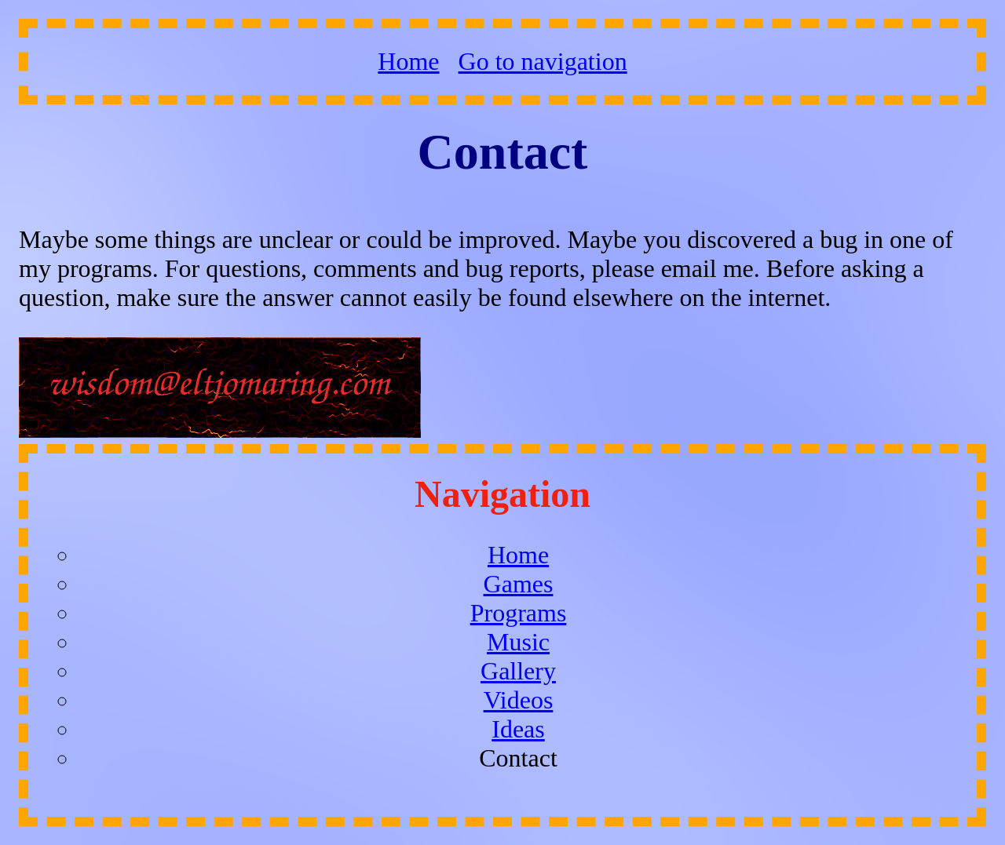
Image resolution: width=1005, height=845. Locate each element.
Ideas (518, 729)
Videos (519, 700)
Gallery (518, 671)
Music (518, 642)
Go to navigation (543, 61)
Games (519, 584)
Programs (518, 613)
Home (408, 61)
